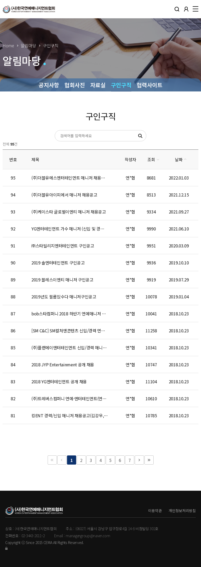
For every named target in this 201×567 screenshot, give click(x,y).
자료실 (98, 85)
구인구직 (121, 85)
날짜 (178, 159)
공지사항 (48, 85)
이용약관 (155, 510)
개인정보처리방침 (182, 510)
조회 (151, 159)
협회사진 (74, 85)
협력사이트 (149, 85)
